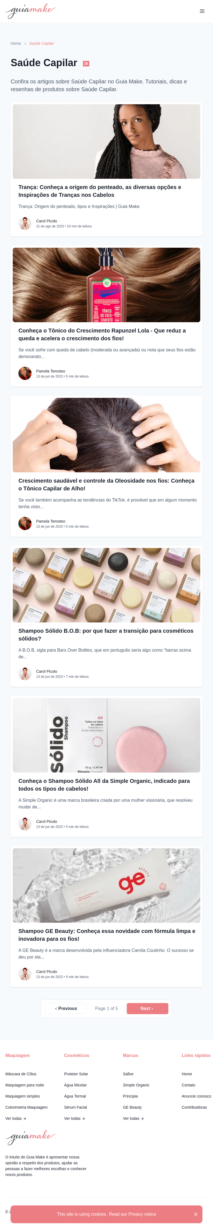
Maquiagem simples (22, 1096)
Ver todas (16, 1118)
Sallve (128, 1074)
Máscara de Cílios (20, 1074)
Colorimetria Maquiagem (26, 1107)
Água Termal (75, 1096)
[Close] (195, 1214)
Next (148, 1008)
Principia (130, 1096)
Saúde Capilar (41, 43)
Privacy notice (142, 1214)
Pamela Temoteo (50, 371)
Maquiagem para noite (24, 1085)
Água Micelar (75, 1085)
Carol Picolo (46, 221)
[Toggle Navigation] (202, 11)
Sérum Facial (75, 1107)
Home (16, 43)
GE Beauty (132, 1107)
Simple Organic (136, 1085)
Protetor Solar (76, 1074)
